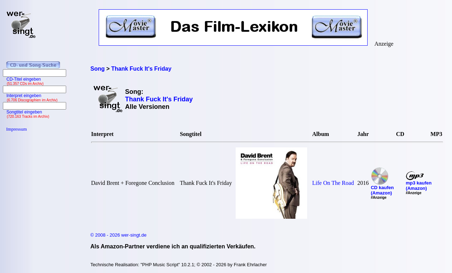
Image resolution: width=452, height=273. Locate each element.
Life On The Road (333, 183)
